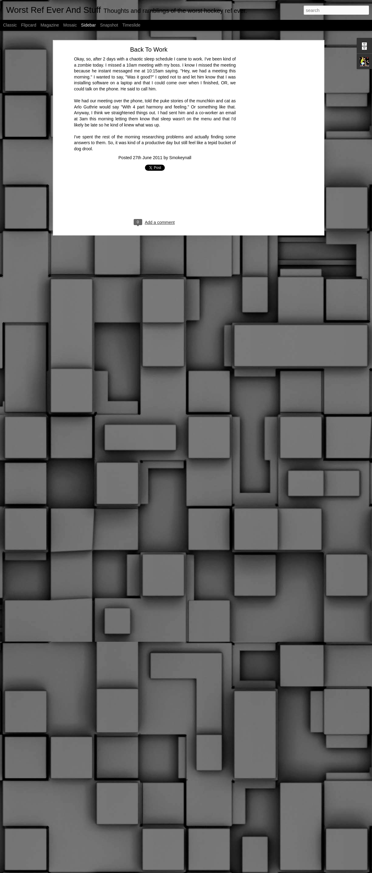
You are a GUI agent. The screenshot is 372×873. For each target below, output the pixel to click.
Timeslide (131, 25)
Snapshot (109, 25)
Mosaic (70, 25)
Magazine (50, 25)
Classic (10, 25)
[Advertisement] (269, 145)
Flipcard (28, 25)
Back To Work (149, 49)
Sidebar (88, 25)
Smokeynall (180, 157)
